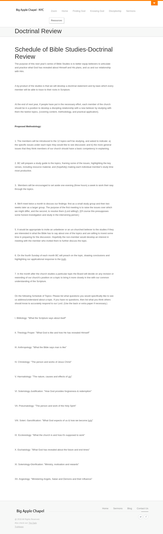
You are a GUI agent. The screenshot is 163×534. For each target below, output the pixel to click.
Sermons (131, 11)
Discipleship (115, 11)
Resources (56, 20)
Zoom (54, 11)
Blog (129, 508)
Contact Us (142, 508)
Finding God (79, 11)
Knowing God (97, 11)
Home (65, 11)
